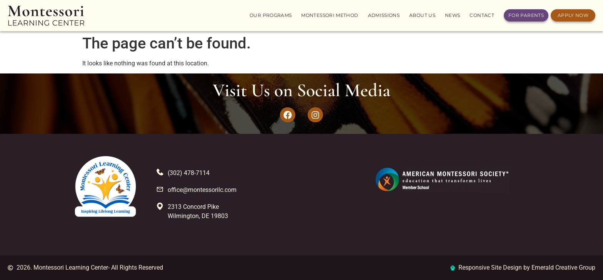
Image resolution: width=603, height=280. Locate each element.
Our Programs (271, 15)
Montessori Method (329, 15)
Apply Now (573, 15)
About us (422, 15)
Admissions (384, 15)
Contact (482, 15)
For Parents (526, 15)
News (452, 15)
